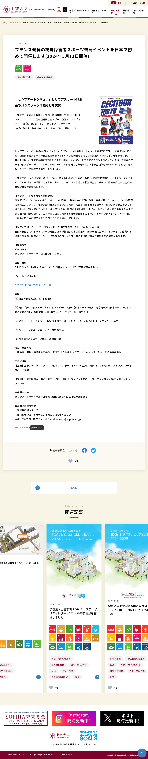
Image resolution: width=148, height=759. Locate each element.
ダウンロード (37, 427)
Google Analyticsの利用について (43, 755)
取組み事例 (115, 11)
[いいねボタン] (70, 461)
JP (113, 2)
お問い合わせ (138, 11)
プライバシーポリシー (15, 755)
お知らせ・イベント (99, 11)
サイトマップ (67, 755)
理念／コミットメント (79, 11)
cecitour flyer (21, 427)
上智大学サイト (135, 3)
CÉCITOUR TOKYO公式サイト (31, 285)
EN (119, 2)
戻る (74, 488)
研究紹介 (126, 11)
